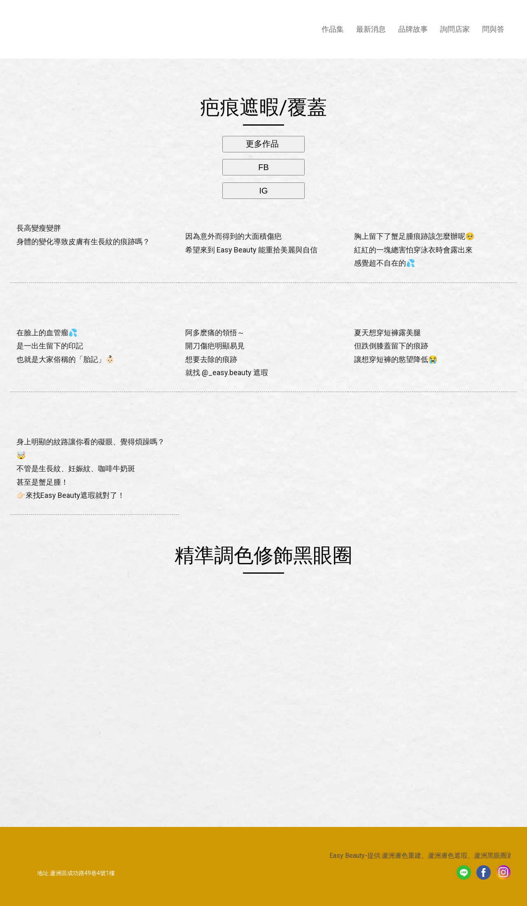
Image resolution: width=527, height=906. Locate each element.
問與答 (493, 29)
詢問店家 (455, 29)
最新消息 (371, 29)
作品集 (333, 29)
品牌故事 (413, 29)
